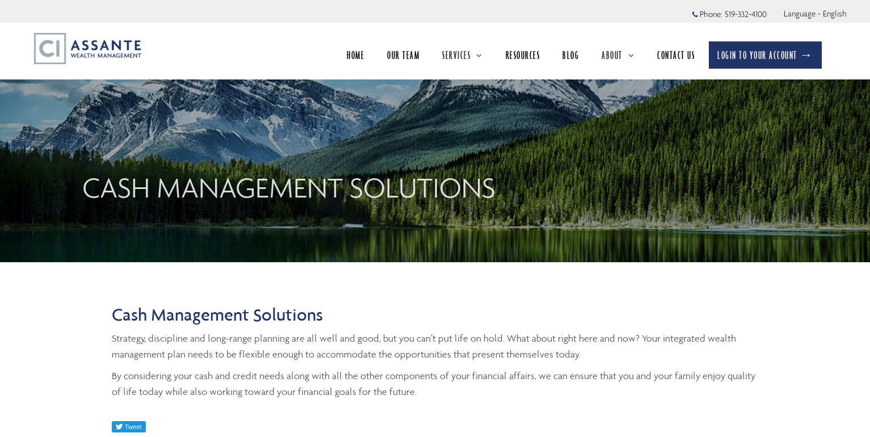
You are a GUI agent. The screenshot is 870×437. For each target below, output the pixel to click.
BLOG (570, 55)
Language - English (815, 14)
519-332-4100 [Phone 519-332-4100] (746, 14)
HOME (355, 55)
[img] (435, 131)
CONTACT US (676, 55)
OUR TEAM (403, 55)
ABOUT (618, 55)
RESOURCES (523, 55)
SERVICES (462, 55)
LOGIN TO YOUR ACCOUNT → (765, 55)
